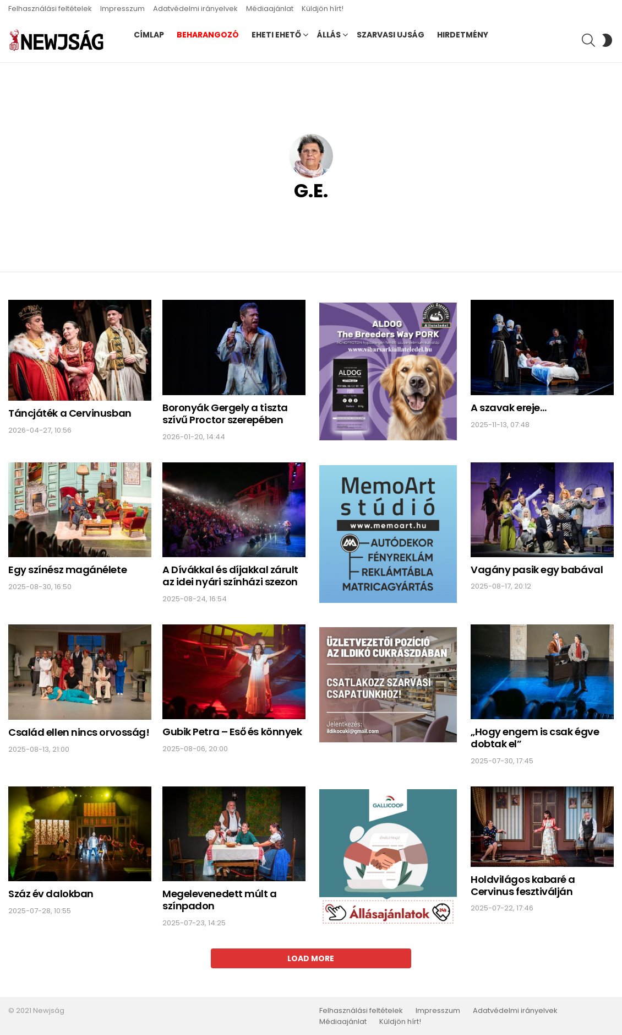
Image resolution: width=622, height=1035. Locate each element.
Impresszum (122, 8)
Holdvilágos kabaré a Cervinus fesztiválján (523, 885)
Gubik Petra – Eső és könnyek (232, 731)
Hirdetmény (462, 34)
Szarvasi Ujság (390, 34)
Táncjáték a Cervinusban (70, 413)
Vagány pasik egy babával (537, 569)
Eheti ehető (276, 34)
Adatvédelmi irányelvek (195, 8)
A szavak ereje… (508, 407)
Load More (310, 958)
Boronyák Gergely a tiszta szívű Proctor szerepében (225, 414)
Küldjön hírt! (322, 8)
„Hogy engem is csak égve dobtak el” (535, 738)
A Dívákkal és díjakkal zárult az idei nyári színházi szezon (230, 576)
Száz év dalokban (51, 894)
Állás (329, 34)
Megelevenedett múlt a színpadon (219, 900)
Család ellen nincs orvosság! (78, 732)
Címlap (149, 34)
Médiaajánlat (269, 8)
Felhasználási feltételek (50, 8)
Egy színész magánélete (67, 569)
